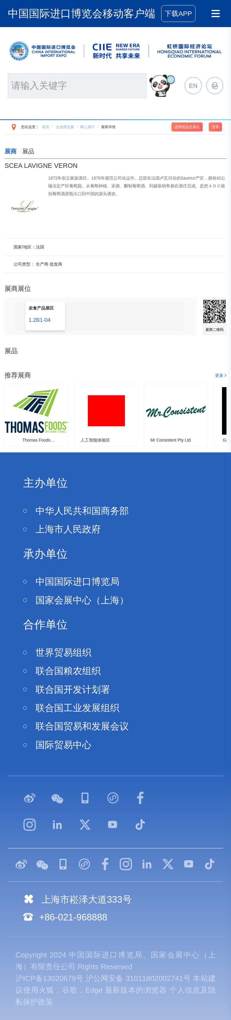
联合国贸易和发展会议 (82, 726)
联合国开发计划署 (72, 689)
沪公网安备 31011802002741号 (138, 978)
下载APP (178, 13)
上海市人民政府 (68, 529)
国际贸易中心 (63, 745)
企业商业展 (65, 127)
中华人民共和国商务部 (82, 511)
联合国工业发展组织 (77, 708)
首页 (45, 127)
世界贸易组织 (63, 652)
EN (193, 85)
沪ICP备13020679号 (49, 978)
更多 (219, 375)
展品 (28, 151)
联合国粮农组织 (68, 671)
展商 (11, 151)
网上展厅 (87, 127)
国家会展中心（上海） (82, 600)
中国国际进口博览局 (77, 581)
